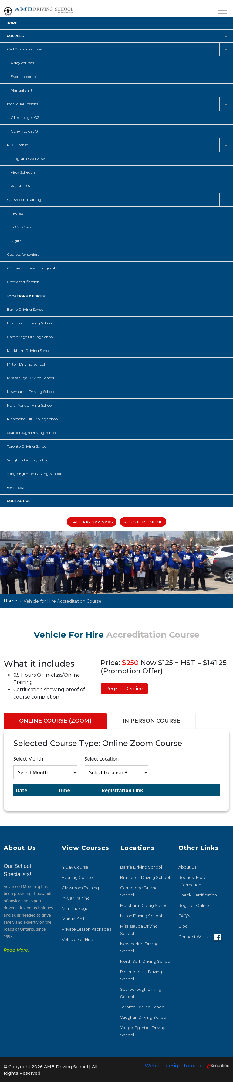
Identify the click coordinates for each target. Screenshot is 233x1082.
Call (91, 521)
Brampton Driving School (29, 323)
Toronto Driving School (27, 446)
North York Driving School (29, 405)
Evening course (24, 76)
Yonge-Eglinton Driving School (34, 473)
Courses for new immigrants (32, 268)
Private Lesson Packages (86, 929)
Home (12, 23)
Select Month (28, 758)
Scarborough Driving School (32, 432)
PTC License (17, 145)
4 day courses (22, 63)
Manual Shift (74, 918)
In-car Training (76, 898)
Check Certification (197, 895)
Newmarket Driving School (31, 391)
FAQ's (184, 915)
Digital (16, 240)
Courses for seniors (23, 254)
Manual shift (21, 90)
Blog (183, 926)
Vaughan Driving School (28, 460)
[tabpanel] (116, 770)
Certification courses (24, 49)
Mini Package (75, 908)
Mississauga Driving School (30, 378)
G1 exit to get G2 (25, 117)
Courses (15, 36)
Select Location (102, 758)
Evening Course (77, 877)
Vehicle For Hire (77, 939)
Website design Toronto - (187, 1066)
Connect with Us (200, 937)
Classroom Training (24, 199)
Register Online (24, 186)
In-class (17, 213)
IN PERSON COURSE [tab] (151, 720)
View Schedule (23, 172)
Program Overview (28, 158)
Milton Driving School (26, 364)
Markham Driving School (29, 350)
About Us (187, 867)
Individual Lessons (22, 104)
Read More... (17, 950)
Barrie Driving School (25, 309)
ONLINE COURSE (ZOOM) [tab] (55, 720)
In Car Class (21, 227)
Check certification (23, 281)
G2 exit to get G (24, 131)
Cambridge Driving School (30, 337)
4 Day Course (75, 867)
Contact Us (19, 501)
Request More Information (192, 881)
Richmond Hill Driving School (33, 419)
